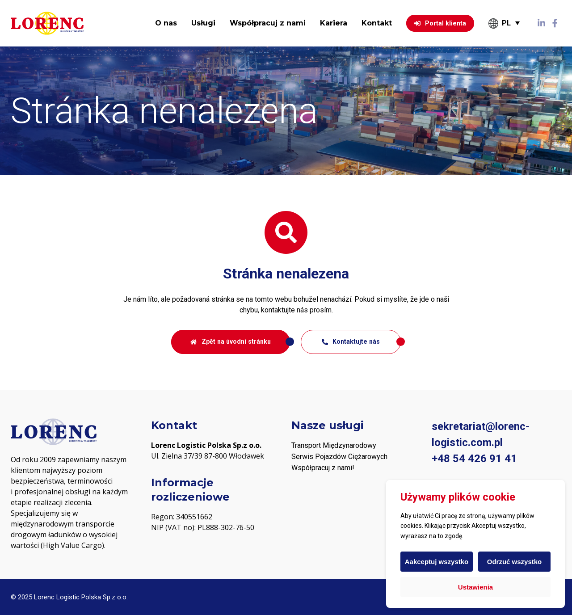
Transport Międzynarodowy (333, 445)
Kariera (333, 23)
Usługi (203, 23)
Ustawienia (475, 587)
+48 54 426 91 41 (474, 458)
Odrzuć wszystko (514, 561)
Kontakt (377, 23)
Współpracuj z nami (268, 23)
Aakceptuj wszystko (437, 561)
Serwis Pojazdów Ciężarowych (339, 456)
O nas (166, 23)
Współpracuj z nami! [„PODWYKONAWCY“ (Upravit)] (322, 467)
